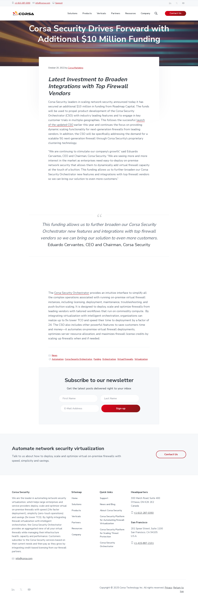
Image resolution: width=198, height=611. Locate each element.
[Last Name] (119, 409)
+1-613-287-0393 (22, 3)
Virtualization (141, 370)
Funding (97, 370)
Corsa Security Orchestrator (72, 304)
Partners (76, 533)
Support (59, 3)
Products (76, 521)
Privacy (168, 598)
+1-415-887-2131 (144, 554)
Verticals (76, 527)
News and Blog (107, 515)
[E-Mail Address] (79, 420)
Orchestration (109, 370)
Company (76, 545)
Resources (77, 539)
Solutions (76, 515)
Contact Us (175, 14)
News (54, 366)
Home (75, 509)
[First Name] (78, 409)
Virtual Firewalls (125, 370)
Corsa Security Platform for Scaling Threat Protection (112, 544)
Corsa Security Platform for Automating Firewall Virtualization (112, 531)
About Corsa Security (111, 521)
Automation (58, 370)
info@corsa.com (42, 3)
